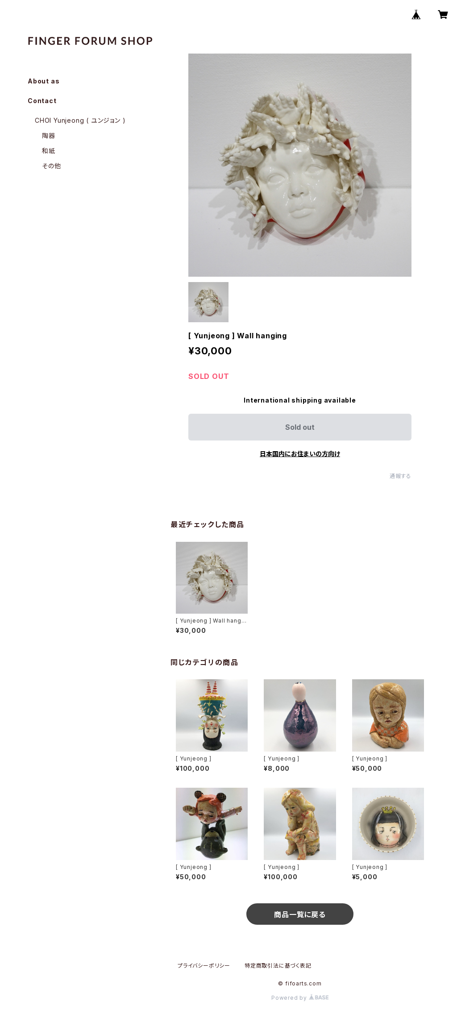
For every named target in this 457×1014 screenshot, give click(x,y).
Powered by (299, 997)
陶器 (48, 135)
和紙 (48, 150)
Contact (42, 100)
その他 (51, 166)
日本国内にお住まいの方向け (300, 453)
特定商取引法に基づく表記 (278, 965)
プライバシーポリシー (204, 965)
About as (43, 81)
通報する (400, 476)
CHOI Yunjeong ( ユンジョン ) (80, 120)
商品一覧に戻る (300, 914)
